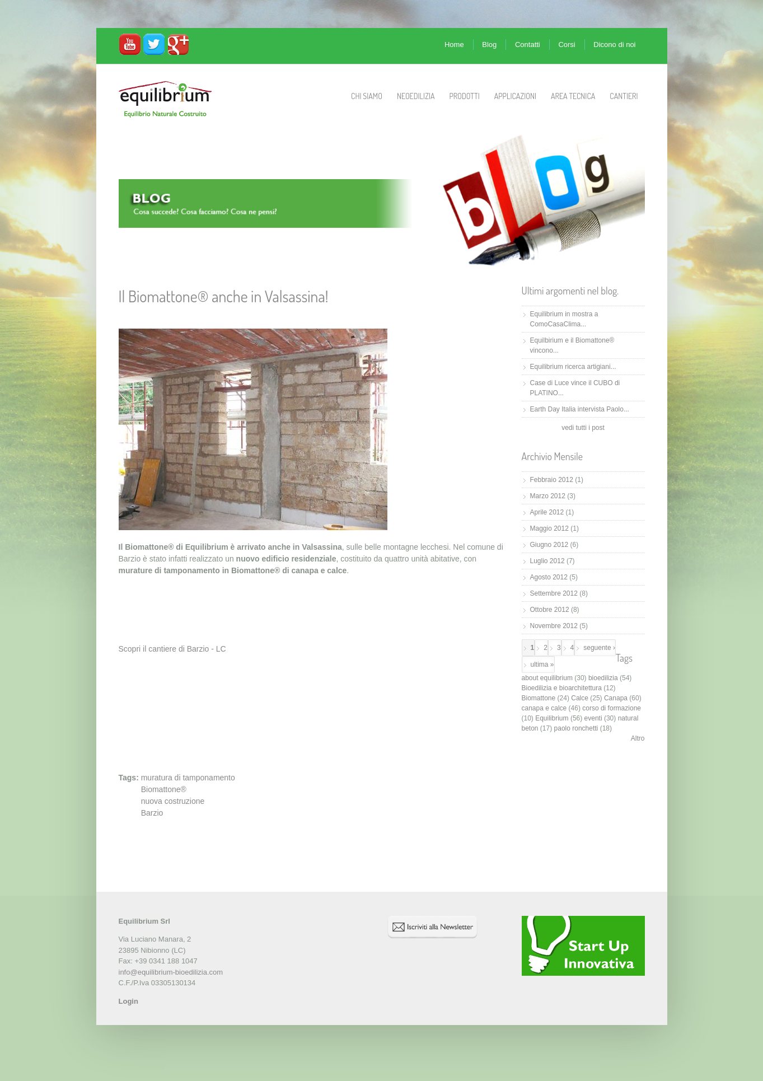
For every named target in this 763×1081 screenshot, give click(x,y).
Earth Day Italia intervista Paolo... (579, 409)
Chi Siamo (366, 96)
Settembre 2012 (554, 593)
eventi (593, 718)
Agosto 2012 (549, 577)
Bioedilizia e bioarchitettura (562, 688)
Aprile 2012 (547, 512)
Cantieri (624, 96)
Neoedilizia (416, 96)
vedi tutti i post (583, 428)
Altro (638, 738)
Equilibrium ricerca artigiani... (573, 367)
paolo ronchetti (576, 728)
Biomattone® (163, 789)
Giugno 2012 (549, 545)
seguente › (599, 648)
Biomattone (539, 698)
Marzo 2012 (547, 496)
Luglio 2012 (547, 561)
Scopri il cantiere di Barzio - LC (172, 648)
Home (454, 44)
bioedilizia (603, 678)
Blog (489, 44)
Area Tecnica (573, 96)
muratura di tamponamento (188, 777)
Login (128, 1001)
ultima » (542, 664)
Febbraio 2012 (551, 480)
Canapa (616, 698)
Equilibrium (551, 718)
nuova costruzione (173, 801)
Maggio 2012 (549, 528)
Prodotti (464, 96)
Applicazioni (515, 96)
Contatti (527, 44)
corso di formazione (611, 708)
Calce (579, 698)
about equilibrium (547, 678)
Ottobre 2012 (549, 610)
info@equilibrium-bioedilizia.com (171, 972)
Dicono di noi (614, 44)
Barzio (152, 812)
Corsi (566, 44)
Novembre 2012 (554, 626)
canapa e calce (544, 708)
